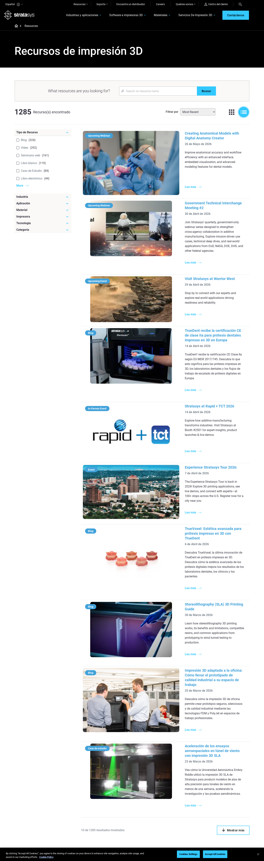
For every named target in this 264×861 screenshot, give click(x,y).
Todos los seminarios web (112, 832)
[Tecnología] (42, 224)
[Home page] (15, 27)
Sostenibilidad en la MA (111, 811)
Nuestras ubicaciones (226, 807)
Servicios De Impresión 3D (191, 16)
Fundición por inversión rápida (115, 796)
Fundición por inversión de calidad (113, 737)
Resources (79, 4)
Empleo (218, 812)
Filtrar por (172, 113)
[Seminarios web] (115, 790)
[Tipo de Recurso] (42, 133)
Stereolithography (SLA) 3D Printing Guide (176, 507)
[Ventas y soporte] (193, 790)
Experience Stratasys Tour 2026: (168, 398)
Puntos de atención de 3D (112, 817)
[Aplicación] (42, 204)
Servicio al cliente (185, 823)
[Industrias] (232, 728)
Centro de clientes (185, 818)
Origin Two (181, 744)
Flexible (141, 801)
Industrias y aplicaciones (78, 16)
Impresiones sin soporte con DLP (114, 773)
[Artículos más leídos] (154, 728)
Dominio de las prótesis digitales (111, 825)
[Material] (42, 211)
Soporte (100, 4)
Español (14, 4)
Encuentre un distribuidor (130, 4)
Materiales (156, 16)
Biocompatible (145, 807)
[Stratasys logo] (21, 15)
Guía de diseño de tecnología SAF (114, 763)
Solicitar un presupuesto (189, 807)
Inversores (220, 828)
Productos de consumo (227, 756)
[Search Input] (158, 92)
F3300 (179, 739)
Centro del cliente (216, 4)
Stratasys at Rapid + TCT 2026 (166, 351)
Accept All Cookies (215, 854)
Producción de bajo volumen (153, 739)
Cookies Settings (188, 854)
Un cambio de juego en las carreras (112, 804)
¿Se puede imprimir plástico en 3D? (154, 769)
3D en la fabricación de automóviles (149, 758)
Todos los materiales (148, 812)
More (19, 187)
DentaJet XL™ (183, 755)
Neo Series (181, 750)
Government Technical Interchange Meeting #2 (180, 186)
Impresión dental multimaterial (115, 755)
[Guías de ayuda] (115, 728)
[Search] (240, 4)
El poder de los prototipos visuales (112, 747)
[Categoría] (42, 231)
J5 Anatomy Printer (186, 760)
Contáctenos (221, 801)
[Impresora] (42, 218)
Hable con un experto (187, 812)
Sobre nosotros (223, 796)
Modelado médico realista (151, 750)
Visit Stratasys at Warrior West (167, 243)
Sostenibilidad (222, 823)
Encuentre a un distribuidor (190, 801)
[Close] (258, 854)
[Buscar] (206, 92)
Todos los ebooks (108, 780)
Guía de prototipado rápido (152, 745)
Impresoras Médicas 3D (227, 739)
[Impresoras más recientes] (193, 731)
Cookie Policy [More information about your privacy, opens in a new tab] (46, 857)
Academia (220, 818)
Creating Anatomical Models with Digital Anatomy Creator (189, 134)
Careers (160, 4)
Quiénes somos (184, 4)
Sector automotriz (224, 745)
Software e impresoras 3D (121, 16)
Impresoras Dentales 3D (227, 734)
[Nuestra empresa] (232, 790)
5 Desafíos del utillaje (148, 734)
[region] (132, 854)
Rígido (140, 796)
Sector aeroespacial (225, 750)
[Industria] (42, 198)
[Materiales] (154, 790)
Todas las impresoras (187, 766)
